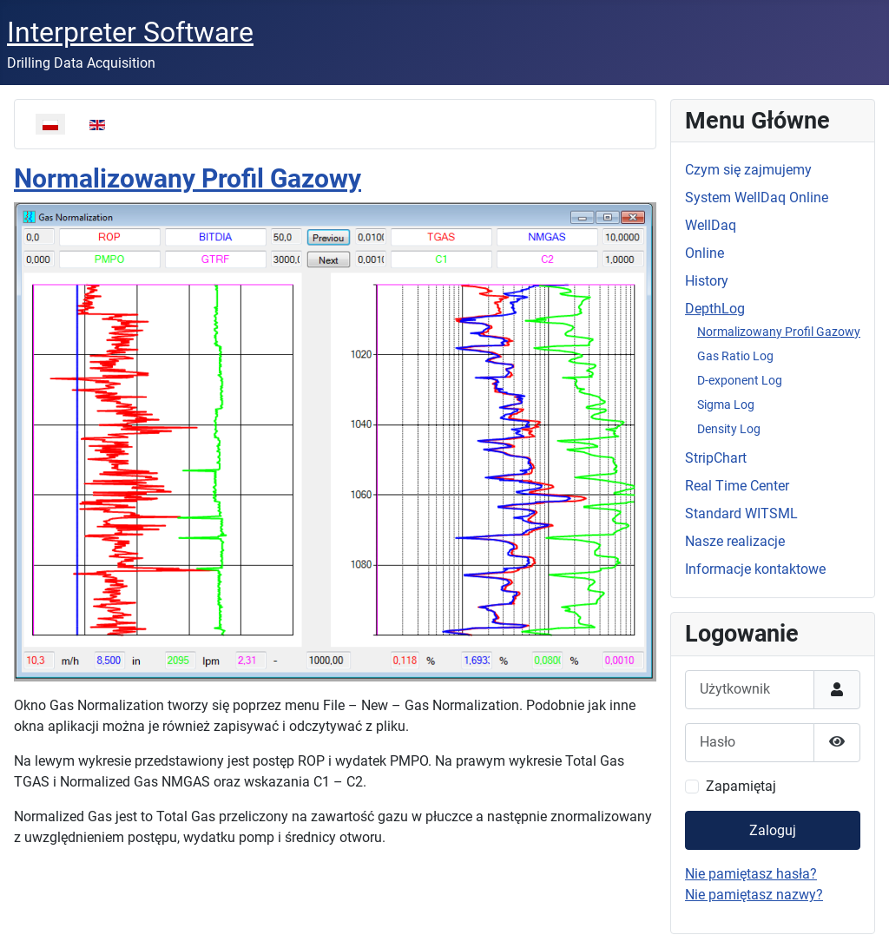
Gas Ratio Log (735, 356)
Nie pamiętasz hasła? (751, 874)
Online (704, 253)
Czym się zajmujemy (748, 169)
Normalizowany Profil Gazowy (187, 178)
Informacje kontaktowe (755, 569)
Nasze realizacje (735, 541)
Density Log (729, 429)
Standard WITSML (741, 513)
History (706, 281)
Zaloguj (772, 830)
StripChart (716, 458)
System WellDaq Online (756, 197)
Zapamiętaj (741, 786)
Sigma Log (725, 404)
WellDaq (710, 225)
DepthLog (715, 308)
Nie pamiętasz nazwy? (754, 894)
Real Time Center (737, 485)
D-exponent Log (739, 380)
